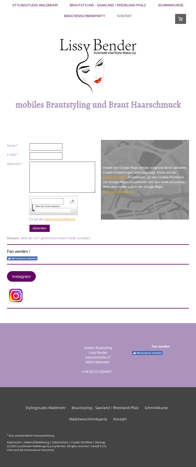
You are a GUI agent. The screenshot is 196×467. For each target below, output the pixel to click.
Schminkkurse (171, 5)
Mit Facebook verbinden (22, 258)
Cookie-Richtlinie (115, 177)
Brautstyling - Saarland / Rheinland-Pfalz (108, 5)
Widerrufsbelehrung (36, 442)
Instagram (21, 276)
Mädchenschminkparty (84, 16)
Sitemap (100, 442)
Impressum (14, 442)
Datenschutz (60, 442)
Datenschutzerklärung (59, 219)
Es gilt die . (52, 219)
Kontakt (124, 16)
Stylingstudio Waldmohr (35, 5)
